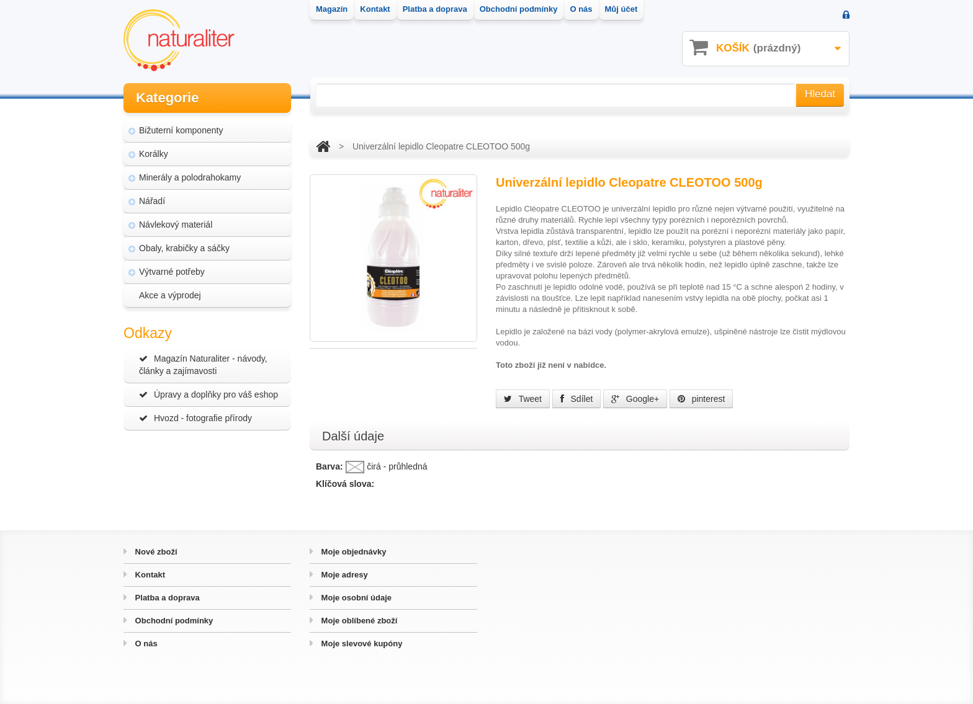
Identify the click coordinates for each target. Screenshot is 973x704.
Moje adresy (343, 574)
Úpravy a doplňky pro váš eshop (208, 394)
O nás (145, 643)
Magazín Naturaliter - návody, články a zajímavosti (203, 365)
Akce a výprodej (170, 295)
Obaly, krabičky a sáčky (184, 248)
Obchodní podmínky (173, 620)
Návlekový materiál (175, 224)
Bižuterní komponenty (181, 130)
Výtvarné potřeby (172, 272)
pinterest (701, 399)
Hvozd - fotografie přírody (195, 418)
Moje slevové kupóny (360, 643)
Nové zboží (155, 551)
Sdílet (576, 399)
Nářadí (152, 201)
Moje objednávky (352, 551)
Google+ (635, 399)
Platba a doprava (166, 597)
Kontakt (149, 574)
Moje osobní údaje (355, 597)
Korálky (153, 154)
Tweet (523, 399)
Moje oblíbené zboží (358, 620)
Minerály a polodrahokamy (190, 177)
